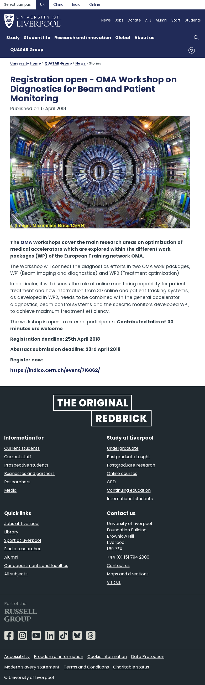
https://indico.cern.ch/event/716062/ (55, 370)
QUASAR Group (26, 50)
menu (191, 50)
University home (25, 63)
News (80, 63)
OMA (26, 242)
